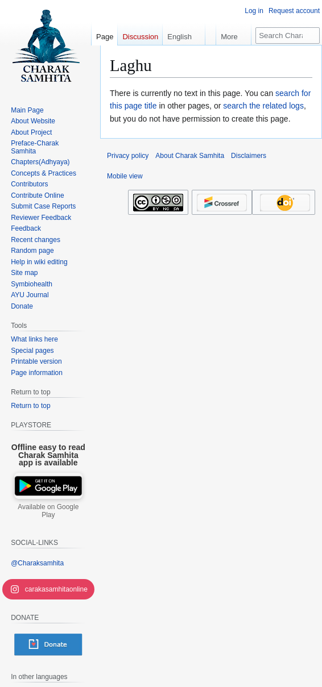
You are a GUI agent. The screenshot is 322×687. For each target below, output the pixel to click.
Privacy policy (127, 156)
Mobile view (125, 176)
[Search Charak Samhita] (287, 35)
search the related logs (263, 105)
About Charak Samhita (189, 156)
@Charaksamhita (37, 563)
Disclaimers (248, 156)
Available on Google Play (48, 511)
